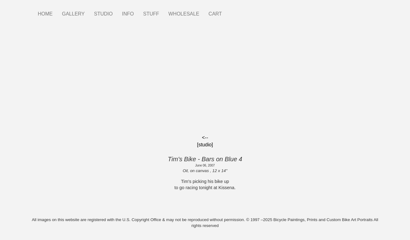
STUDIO (103, 13)
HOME (45, 13)
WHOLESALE (183, 13)
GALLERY (73, 13)
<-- (205, 137)
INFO (128, 13)
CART (215, 13)
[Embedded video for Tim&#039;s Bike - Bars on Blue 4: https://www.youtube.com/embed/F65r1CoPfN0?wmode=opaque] (205, 83)
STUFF (151, 13)
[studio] (205, 144)
